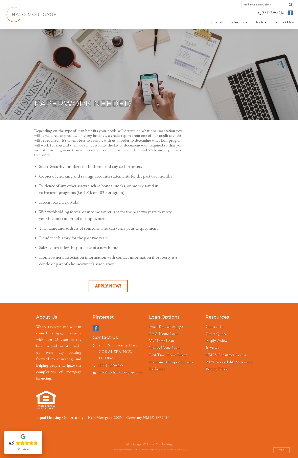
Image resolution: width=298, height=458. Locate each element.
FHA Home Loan (163, 333)
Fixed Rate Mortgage (166, 326)
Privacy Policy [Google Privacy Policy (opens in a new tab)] (160, 449)
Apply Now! (108, 286)
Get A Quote (216, 333)
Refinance (157, 368)
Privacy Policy (217, 368)
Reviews (212, 347)
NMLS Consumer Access (226, 354)
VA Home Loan (161, 340)
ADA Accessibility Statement (229, 361)
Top (281, 450)
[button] (213, 22)
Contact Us (215, 326)
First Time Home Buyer (168, 354)
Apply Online (217, 340)
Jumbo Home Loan (164, 347)
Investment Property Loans (171, 361)
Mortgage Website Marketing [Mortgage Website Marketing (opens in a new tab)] (149, 443)
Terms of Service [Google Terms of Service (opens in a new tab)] (175, 449)
